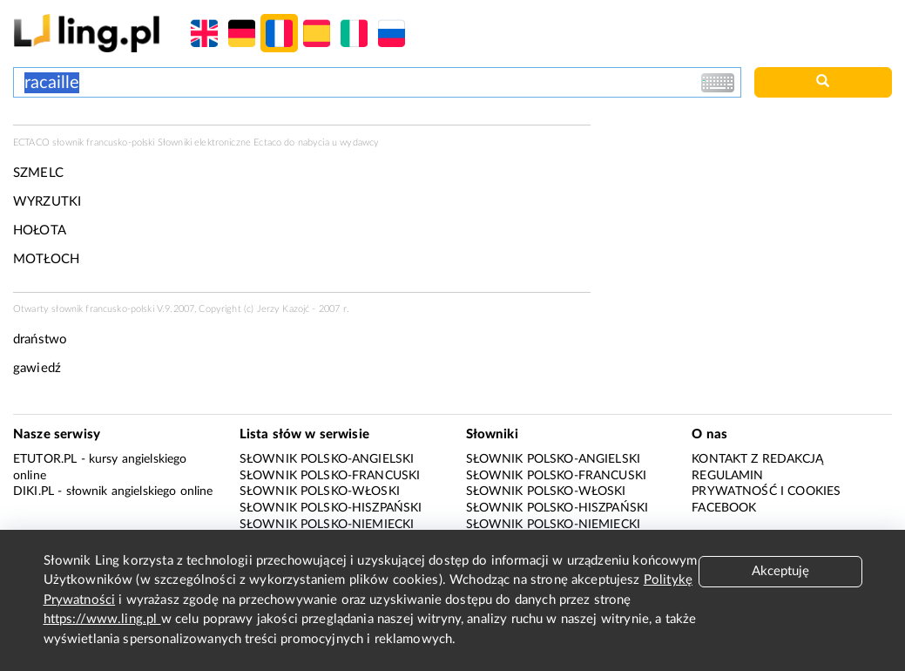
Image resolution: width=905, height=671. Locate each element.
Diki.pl (33, 491)
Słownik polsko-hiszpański (331, 508)
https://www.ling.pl (102, 619)
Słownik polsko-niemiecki (327, 524)
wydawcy (359, 142)
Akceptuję (780, 571)
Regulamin (727, 476)
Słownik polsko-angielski (327, 459)
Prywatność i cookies (766, 491)
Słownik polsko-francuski (330, 476)
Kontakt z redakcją (757, 459)
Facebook (724, 508)
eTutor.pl (45, 459)
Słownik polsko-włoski (320, 491)
